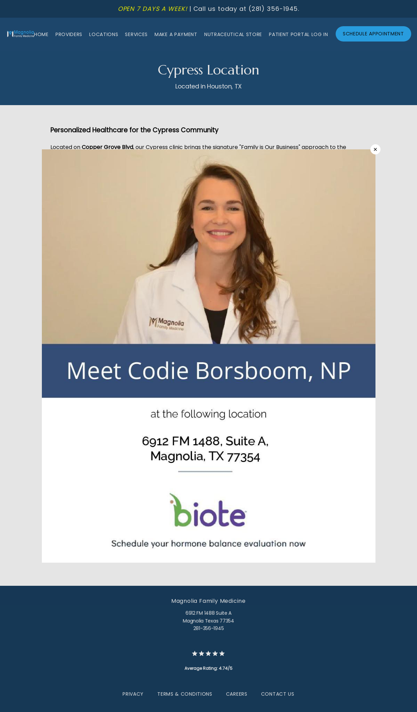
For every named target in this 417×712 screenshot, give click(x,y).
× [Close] (375, 149)
